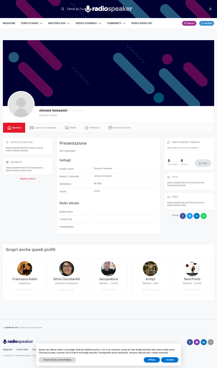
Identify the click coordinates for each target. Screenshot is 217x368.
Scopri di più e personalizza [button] (57, 360)
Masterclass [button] (59, 23)
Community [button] (116, 23)
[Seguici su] (211, 342)
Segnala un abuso (28, 179)
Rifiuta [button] (152, 360)
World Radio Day (141, 23)
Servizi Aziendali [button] (88, 23)
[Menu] (210, 9)
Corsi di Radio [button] (32, 23)
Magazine (9, 23)
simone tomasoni (53, 110)
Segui (204, 163)
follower (172, 163)
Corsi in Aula (22, 349)
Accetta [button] (170, 360)
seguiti (182, 163)
